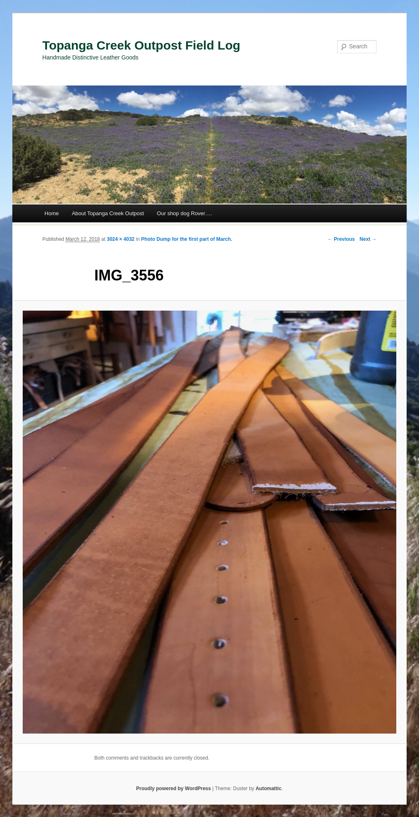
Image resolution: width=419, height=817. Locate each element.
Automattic (269, 788)
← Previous (341, 239)
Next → (368, 239)
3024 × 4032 (121, 239)
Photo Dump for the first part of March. (186, 239)
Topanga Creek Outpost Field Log (141, 45)
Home (52, 213)
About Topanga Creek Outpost (108, 213)
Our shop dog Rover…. (184, 213)
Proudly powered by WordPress (173, 788)
